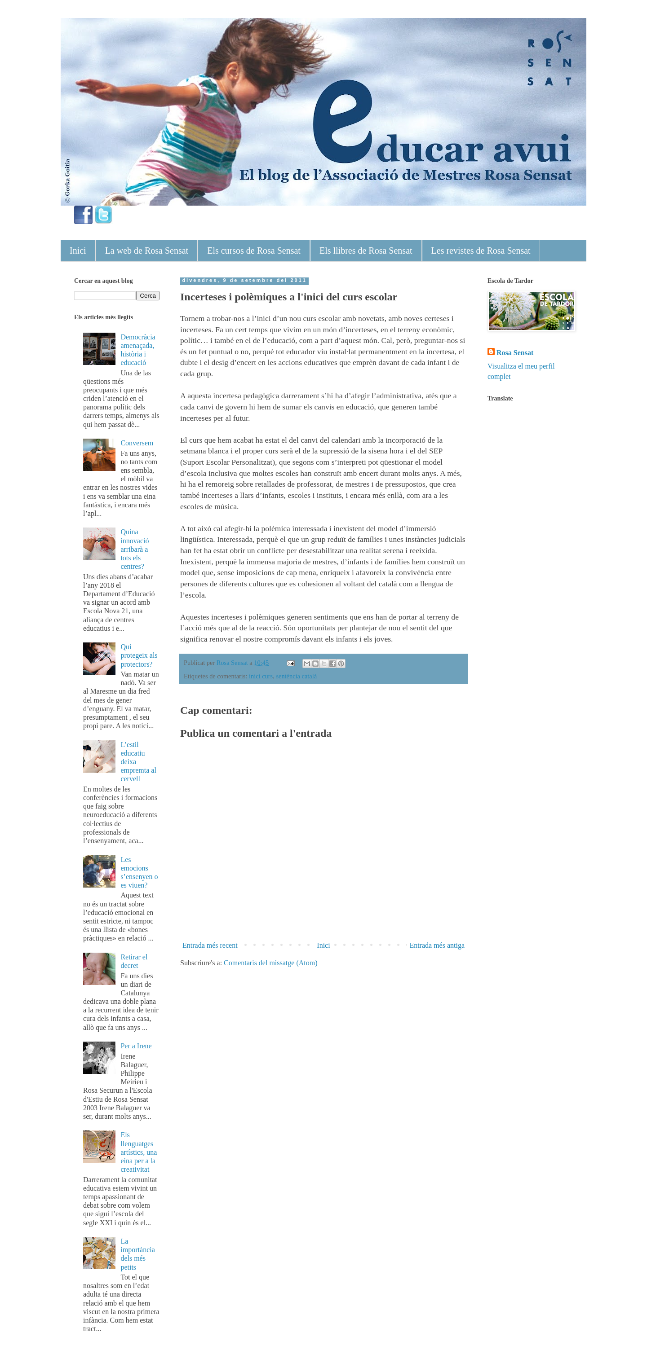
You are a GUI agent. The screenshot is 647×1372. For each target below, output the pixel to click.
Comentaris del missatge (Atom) (270, 963)
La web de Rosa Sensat (147, 250)
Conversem (136, 443)
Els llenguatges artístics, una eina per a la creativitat (138, 1152)
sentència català (296, 676)
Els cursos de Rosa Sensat (254, 250)
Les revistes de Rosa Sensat (481, 250)
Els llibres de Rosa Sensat (365, 250)
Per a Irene (135, 1046)
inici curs (261, 676)
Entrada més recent (210, 945)
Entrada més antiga (437, 945)
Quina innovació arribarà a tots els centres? (134, 549)
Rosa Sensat (514, 352)
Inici (78, 250)
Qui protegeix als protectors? (138, 655)
